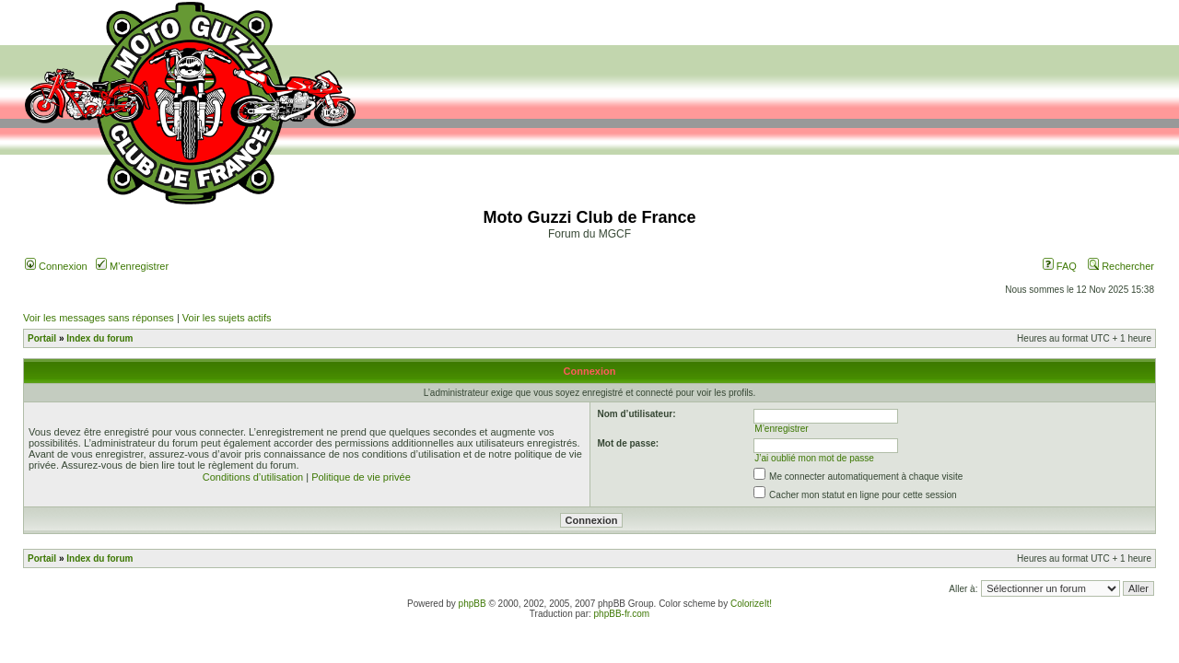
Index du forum (99, 338)
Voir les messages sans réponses (98, 317)
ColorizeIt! (751, 604)
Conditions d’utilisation (253, 477)
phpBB (472, 604)
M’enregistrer (132, 266)
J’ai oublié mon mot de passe (814, 458)
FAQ (1060, 266)
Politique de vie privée (361, 477)
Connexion (56, 266)
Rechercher (1121, 266)
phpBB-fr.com (622, 614)
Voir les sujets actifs (227, 317)
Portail (42, 338)
